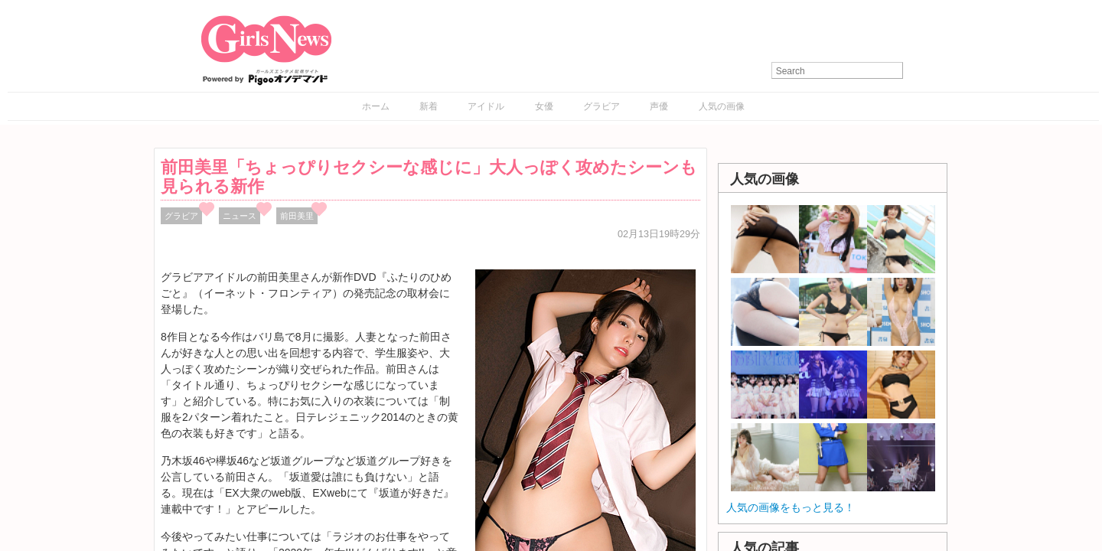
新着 (428, 106)
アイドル (486, 106)
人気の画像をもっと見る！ (790, 507)
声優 (659, 106)
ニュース (239, 215)
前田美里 (297, 215)
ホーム (376, 106)
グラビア (601, 106)
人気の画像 (722, 106)
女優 (544, 106)
